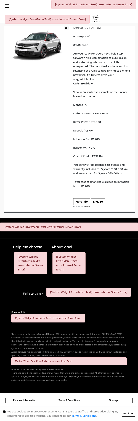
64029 (87, 206)
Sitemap (113, 400)
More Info (82, 201)
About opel (61, 247)
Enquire (98, 201)
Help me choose (27, 247)
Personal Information (24, 400)
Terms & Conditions (69, 400)
